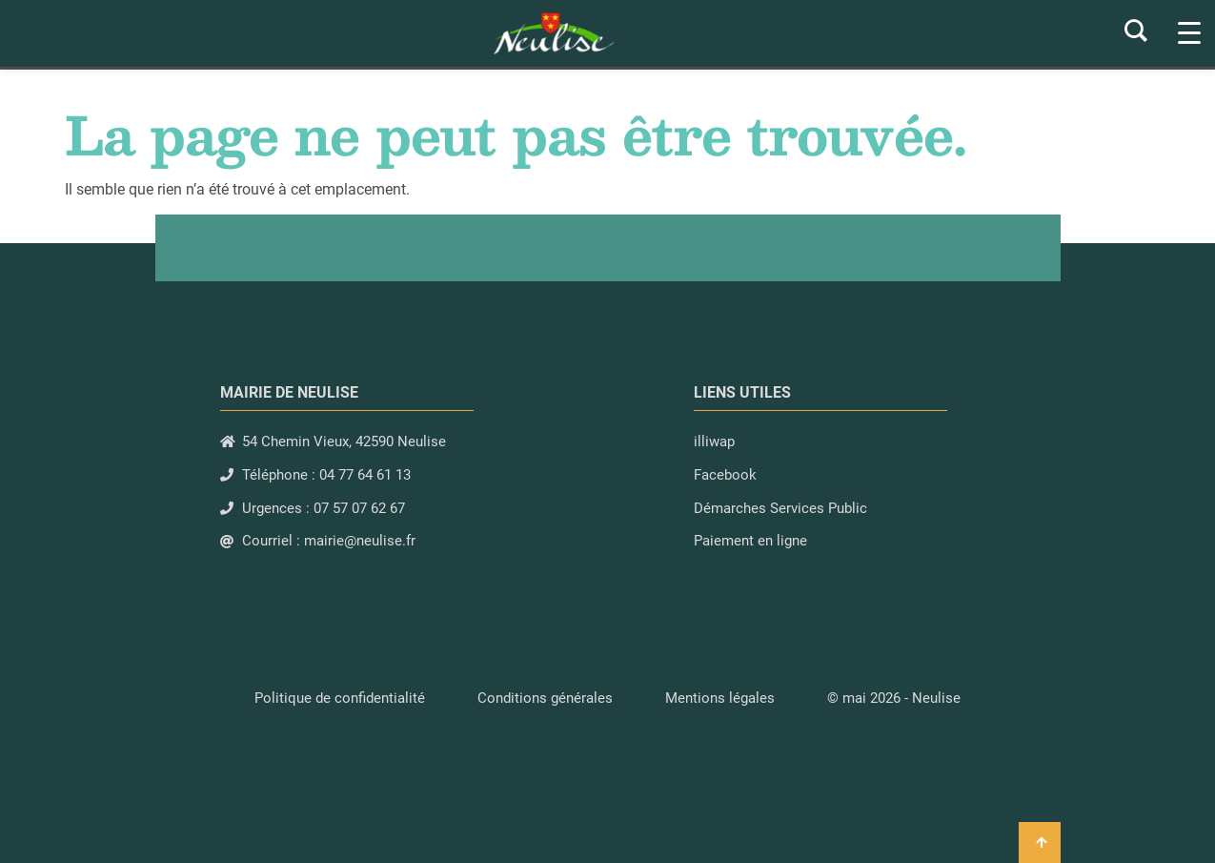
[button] (894, 698)
